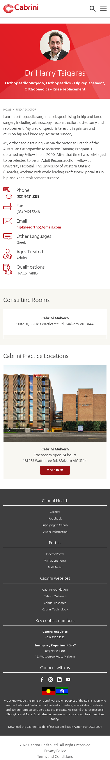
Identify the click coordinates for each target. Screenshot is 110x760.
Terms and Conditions (55, 750)
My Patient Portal (55, 554)
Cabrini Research (55, 596)
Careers (55, 505)
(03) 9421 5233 (27, 190)
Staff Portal (55, 561)
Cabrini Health (55, 494)
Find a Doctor (26, 103)
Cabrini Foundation (55, 583)
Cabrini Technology (55, 603)
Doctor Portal (55, 548)
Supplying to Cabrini (55, 519)
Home (7, 103)
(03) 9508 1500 (55, 645)
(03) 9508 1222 (55, 631)
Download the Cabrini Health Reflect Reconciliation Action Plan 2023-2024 (55, 720)
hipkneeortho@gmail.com (38, 221)
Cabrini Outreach (55, 590)
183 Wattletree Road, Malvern (55, 650)
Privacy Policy (55, 745)
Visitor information (55, 525)
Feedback (55, 512)
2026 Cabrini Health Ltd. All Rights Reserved (55, 739)
